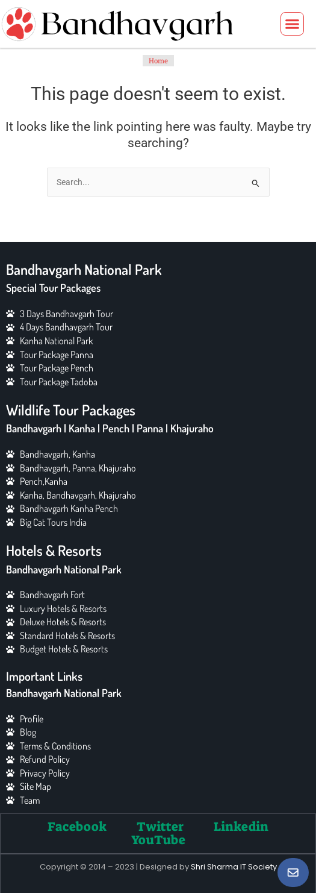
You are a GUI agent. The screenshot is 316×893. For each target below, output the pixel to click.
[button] (292, 24)
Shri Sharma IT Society (234, 866)
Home (158, 60)
